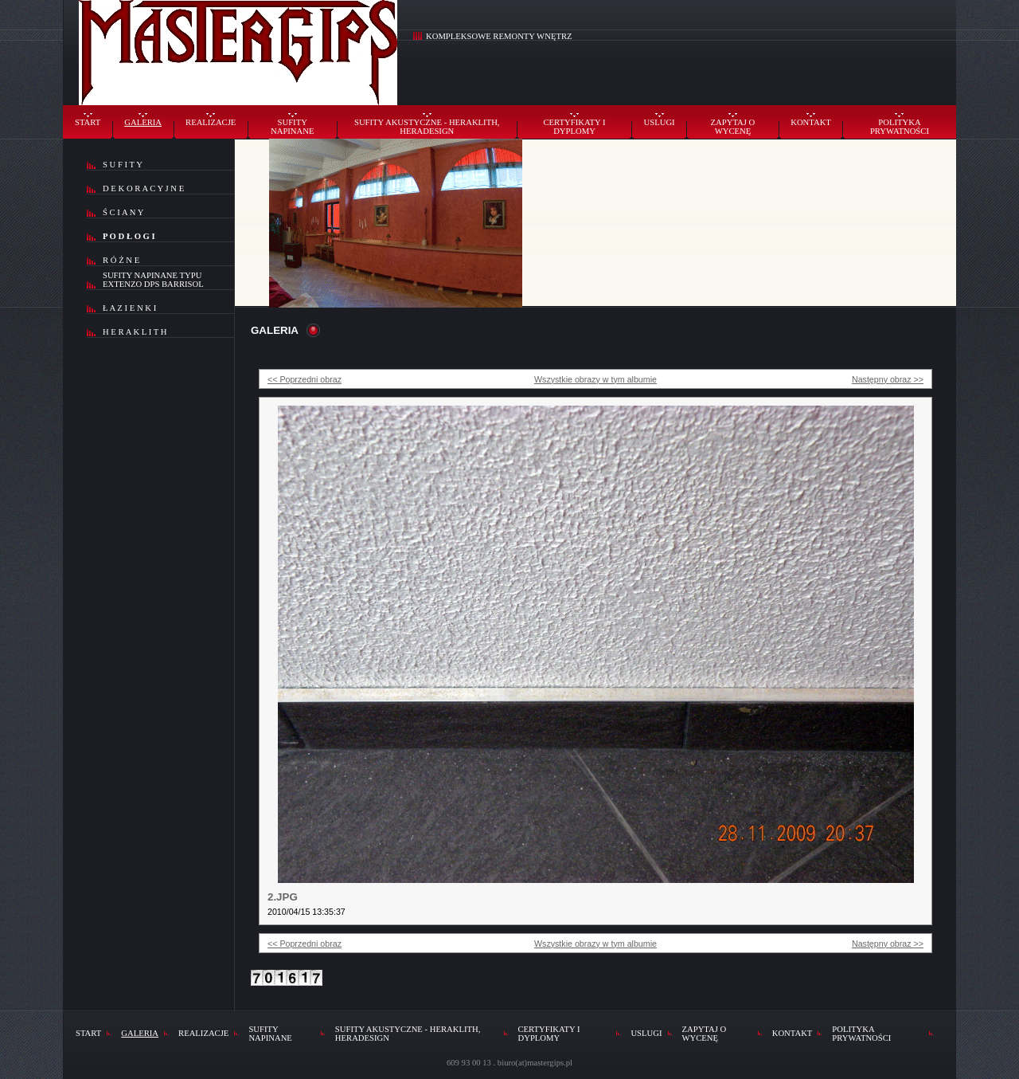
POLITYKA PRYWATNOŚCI (899, 126)
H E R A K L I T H (134, 332)
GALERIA (143, 122)
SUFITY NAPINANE (292, 126)
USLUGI (659, 122)
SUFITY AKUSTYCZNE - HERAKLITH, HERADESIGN (427, 126)
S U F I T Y (123, 164)
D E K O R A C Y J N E (143, 188)
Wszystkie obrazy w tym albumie (595, 379)
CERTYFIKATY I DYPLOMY (575, 126)
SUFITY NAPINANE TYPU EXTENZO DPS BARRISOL (153, 279)
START (87, 122)
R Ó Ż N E (121, 260)
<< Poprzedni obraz (304, 379)
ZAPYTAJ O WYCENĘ (733, 126)
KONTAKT (811, 122)
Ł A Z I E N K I (129, 308)
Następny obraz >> (887, 379)
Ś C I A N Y (123, 212)
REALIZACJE (210, 122)
